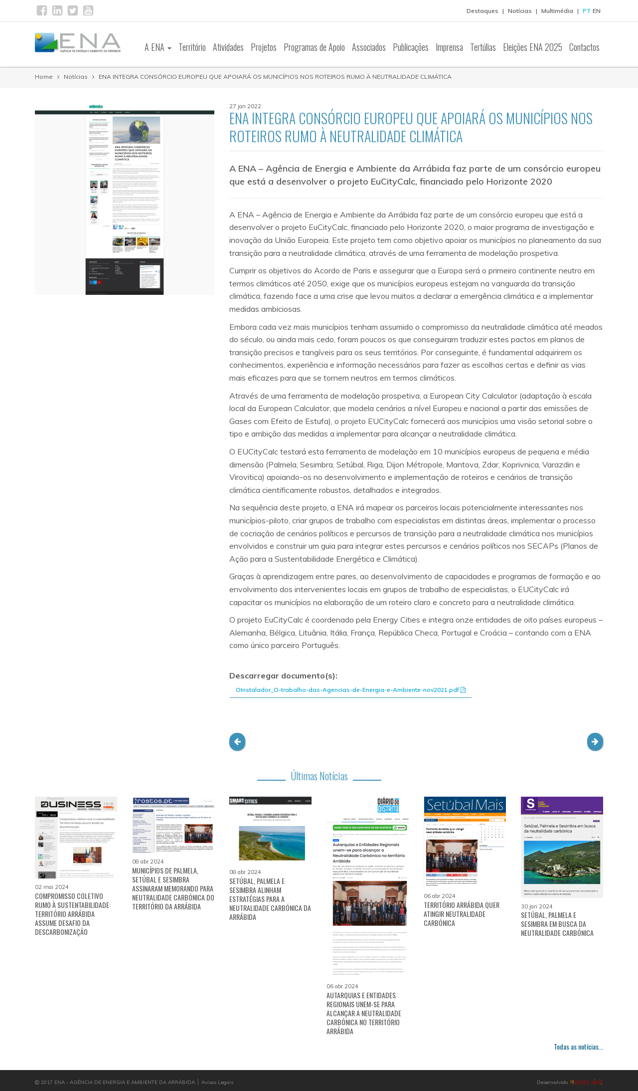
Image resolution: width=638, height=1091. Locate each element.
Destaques (482, 10)
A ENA (158, 46)
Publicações (411, 46)
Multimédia (557, 10)
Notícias (520, 10)
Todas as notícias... (578, 1046)
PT (587, 10)
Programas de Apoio (314, 46)
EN (597, 10)
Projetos (264, 46)
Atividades (228, 46)
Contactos (584, 46)
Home (44, 76)
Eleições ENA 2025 (532, 46)
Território (192, 46)
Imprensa (449, 46)
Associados (369, 46)
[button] (237, 742)
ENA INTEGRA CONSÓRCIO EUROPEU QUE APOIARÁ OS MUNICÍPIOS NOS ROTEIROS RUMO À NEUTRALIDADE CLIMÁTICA (275, 76)
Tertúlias (483, 46)
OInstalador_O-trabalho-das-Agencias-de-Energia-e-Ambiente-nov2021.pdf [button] (351, 689)
